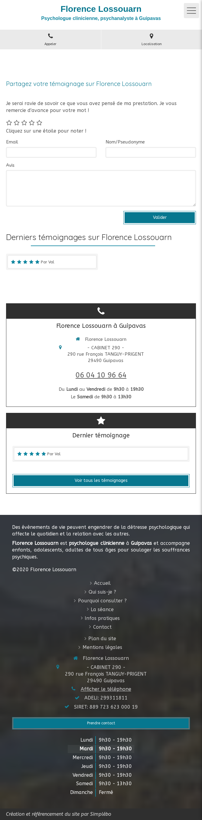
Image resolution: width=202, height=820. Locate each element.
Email (12, 142)
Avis (10, 165)
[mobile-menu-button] (191, 10)
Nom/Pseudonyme (125, 142)
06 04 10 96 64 (101, 375)
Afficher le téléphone (106, 689)
